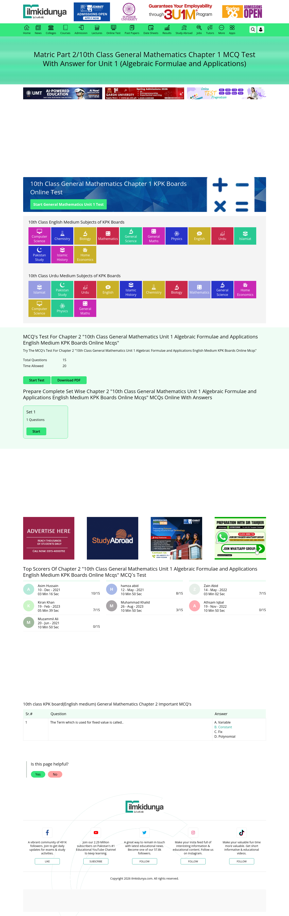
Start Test (36, 380)
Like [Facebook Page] (47, 861)
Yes (38, 774)
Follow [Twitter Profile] (144, 861)
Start (36, 431)
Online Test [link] (114, 30)
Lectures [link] (97, 30)
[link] (92, 11)
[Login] (260, 29)
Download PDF (68, 380)
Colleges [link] (51, 30)
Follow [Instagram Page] (193, 861)
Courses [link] (65, 30)
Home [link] (27, 30)
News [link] (38, 30)
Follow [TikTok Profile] (242, 861)
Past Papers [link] (132, 30)
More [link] (221, 30)
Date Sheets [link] (150, 30)
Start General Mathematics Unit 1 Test (68, 204)
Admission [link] (81, 30)
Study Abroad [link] (184, 30)
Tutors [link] (210, 30)
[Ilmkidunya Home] (45, 11)
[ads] (48, 538)
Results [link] (166, 30)
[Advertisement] (144, 131)
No (55, 774)
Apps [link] (232, 30)
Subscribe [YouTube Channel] (96, 861)
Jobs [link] (199, 30)
